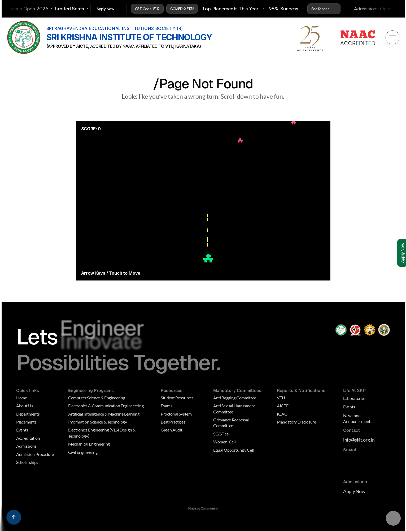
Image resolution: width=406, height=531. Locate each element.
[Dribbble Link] (349, 471)
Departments (28, 413)
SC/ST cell (221, 433)
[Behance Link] (360, 471)
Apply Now (354, 491)
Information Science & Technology (97, 421)
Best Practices (173, 421)
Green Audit (171, 430)
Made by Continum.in (203, 508)
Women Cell (224, 441)
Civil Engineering (83, 452)
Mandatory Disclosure (296, 421)
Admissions (26, 445)
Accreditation (28, 438)
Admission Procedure (35, 454)
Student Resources (177, 397)
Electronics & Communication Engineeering (105, 405)
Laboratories (354, 398)
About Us (24, 405)
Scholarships (27, 462)
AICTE (282, 405)
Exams (166, 405)
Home (21, 397)
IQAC (282, 413)
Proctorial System (176, 413)
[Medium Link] (347, 460)
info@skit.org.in (358, 440)
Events (22, 430)
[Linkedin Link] (364, 460)
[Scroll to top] (13, 517)
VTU (281, 397)
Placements (26, 421)
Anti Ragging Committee (234, 397)
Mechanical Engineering (89, 443)
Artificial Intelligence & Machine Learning (103, 413)
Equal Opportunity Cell (233, 449)
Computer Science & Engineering (96, 397)
